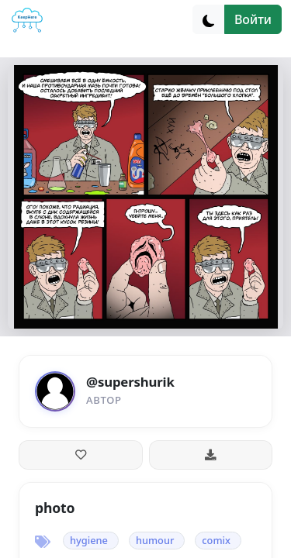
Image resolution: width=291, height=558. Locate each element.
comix (216, 540)
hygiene (89, 540)
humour (155, 540)
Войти (253, 19)
